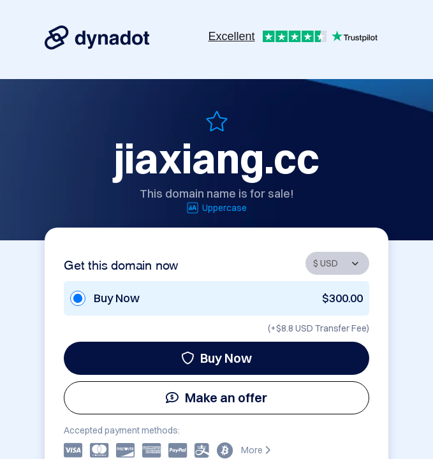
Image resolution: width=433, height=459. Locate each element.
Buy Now (216, 358)
